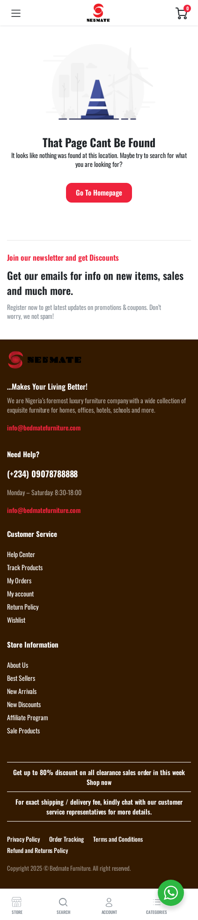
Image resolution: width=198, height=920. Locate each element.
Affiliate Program (27, 717)
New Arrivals (22, 691)
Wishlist (16, 620)
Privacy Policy (23, 839)
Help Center (21, 554)
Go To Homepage (99, 192)
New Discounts (24, 704)
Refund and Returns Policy (37, 850)
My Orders (19, 580)
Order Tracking (66, 839)
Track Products (25, 567)
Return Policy (22, 606)
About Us (17, 665)
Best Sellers (21, 678)
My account (20, 593)
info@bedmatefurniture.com (44, 427)
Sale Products (23, 730)
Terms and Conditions (117, 839)
